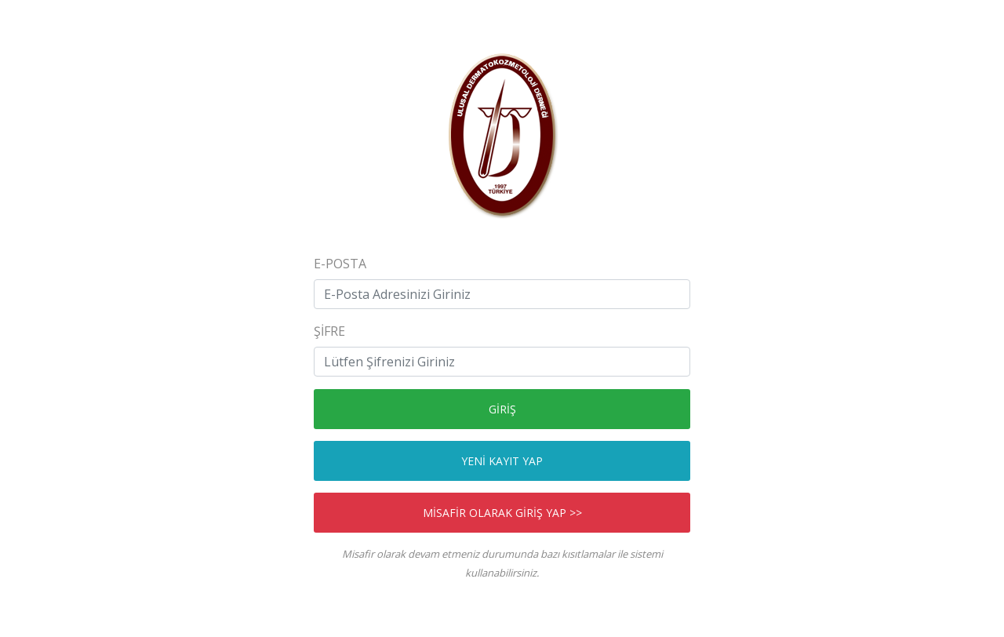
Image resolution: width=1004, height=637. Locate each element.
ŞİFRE (329, 331)
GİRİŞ (502, 409)
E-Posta (340, 263)
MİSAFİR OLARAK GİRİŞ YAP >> (502, 512)
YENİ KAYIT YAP (502, 460)
